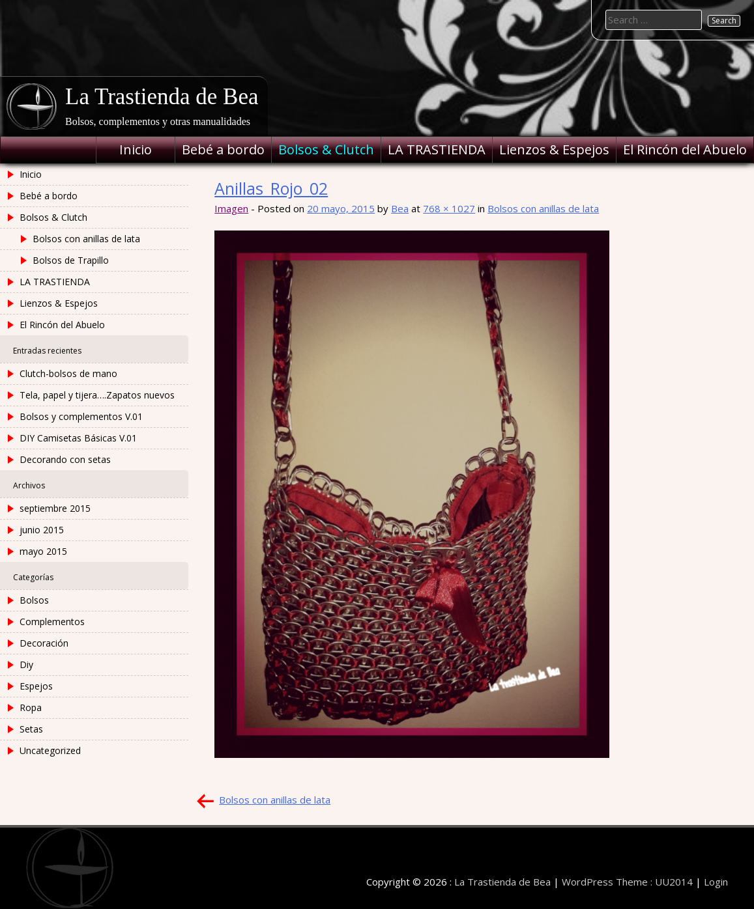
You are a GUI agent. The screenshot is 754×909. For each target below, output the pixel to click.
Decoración (44, 643)
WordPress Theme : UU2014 (627, 881)
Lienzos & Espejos (554, 149)
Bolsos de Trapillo (71, 260)
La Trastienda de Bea (161, 96)
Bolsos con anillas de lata (543, 208)
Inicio (135, 149)
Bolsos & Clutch (326, 149)
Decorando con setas (65, 459)
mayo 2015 (43, 551)
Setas (31, 729)
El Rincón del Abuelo (685, 149)
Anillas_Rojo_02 (271, 188)
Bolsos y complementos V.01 (81, 416)
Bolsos (34, 600)
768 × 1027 (449, 208)
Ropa (31, 707)
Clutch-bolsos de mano (68, 373)
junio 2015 (42, 530)
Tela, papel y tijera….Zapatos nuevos (97, 395)
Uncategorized (50, 750)
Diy (26, 664)
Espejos (36, 686)
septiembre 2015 (55, 508)
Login (716, 881)
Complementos (52, 621)
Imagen (231, 208)
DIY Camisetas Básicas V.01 (78, 438)
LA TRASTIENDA (437, 149)
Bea (400, 208)
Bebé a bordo (223, 149)
